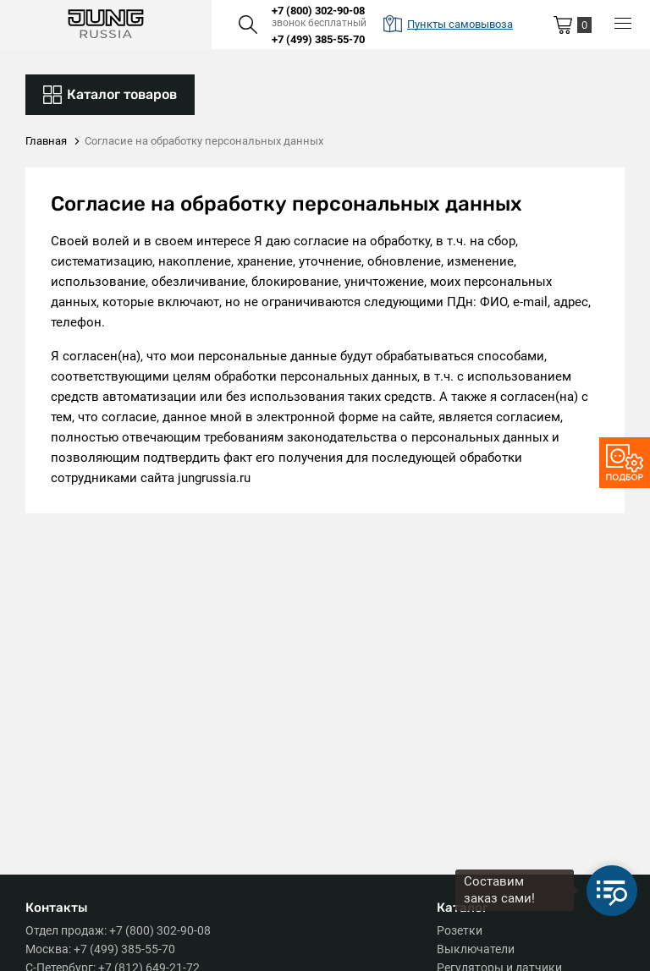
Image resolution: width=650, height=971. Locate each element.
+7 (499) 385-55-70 (318, 39)
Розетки (459, 930)
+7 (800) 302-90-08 (318, 10)
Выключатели (476, 949)
